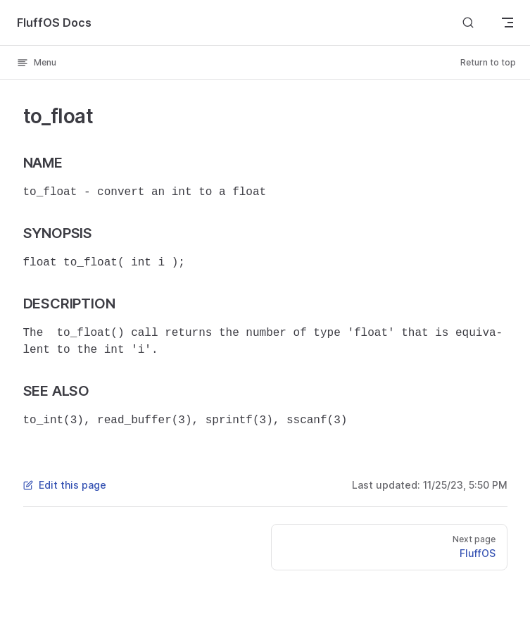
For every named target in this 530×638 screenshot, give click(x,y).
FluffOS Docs (54, 22)
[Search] (468, 22)
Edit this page (64, 485)
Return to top (488, 62)
